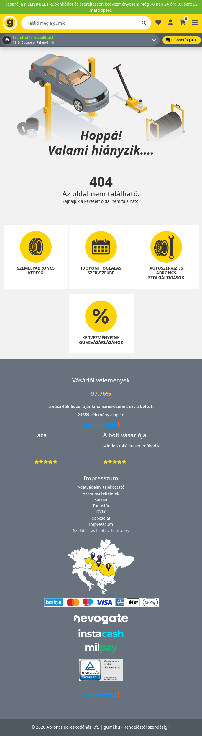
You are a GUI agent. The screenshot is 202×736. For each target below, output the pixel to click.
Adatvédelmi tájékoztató (101, 487)
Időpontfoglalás (181, 39)
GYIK (101, 512)
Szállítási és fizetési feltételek (101, 530)
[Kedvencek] (158, 25)
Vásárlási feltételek (101, 493)
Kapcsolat (101, 518)
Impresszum (101, 524)
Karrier (101, 499)
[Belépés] (170, 22)
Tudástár (101, 505)
